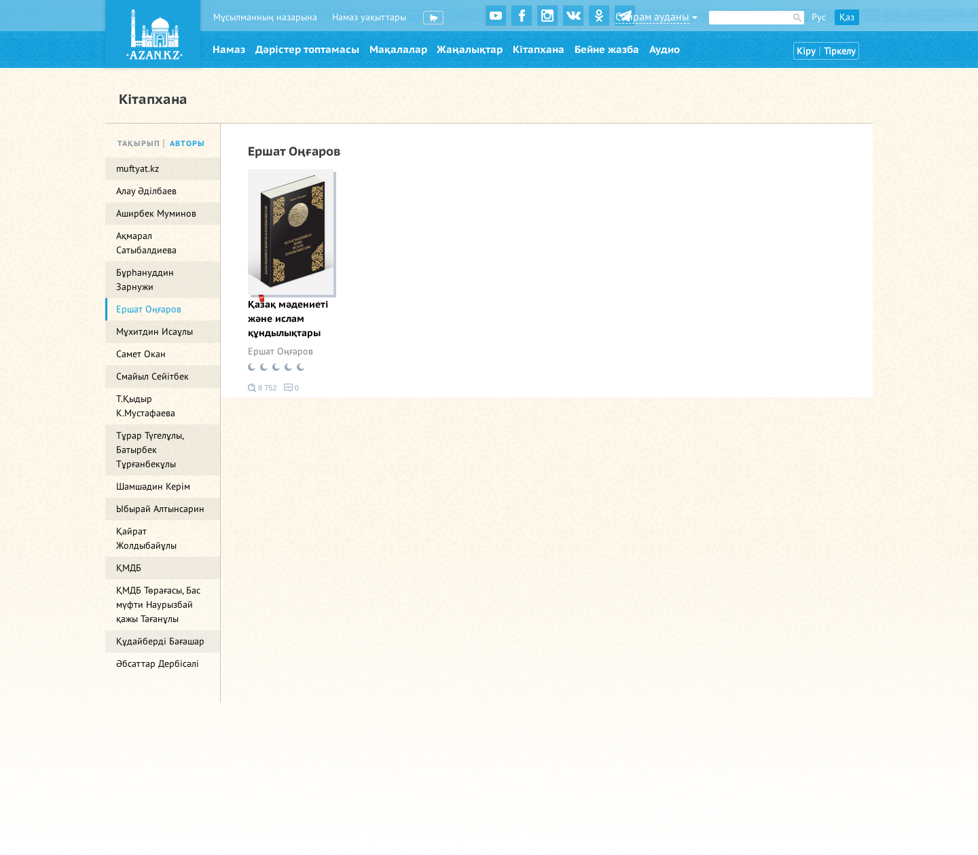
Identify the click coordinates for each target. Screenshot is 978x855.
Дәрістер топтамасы (307, 49)
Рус (819, 17)
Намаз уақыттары (369, 17)
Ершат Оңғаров (280, 351)
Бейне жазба (607, 49)
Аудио (664, 49)
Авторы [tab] (187, 143)
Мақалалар (398, 49)
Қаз (846, 17)
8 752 (262, 388)
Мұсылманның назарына (265, 17)
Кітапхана (538, 49)
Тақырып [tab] (138, 143)
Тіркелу (840, 51)
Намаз (229, 49)
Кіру (806, 51)
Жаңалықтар (470, 49)
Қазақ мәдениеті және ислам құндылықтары (288, 319)
